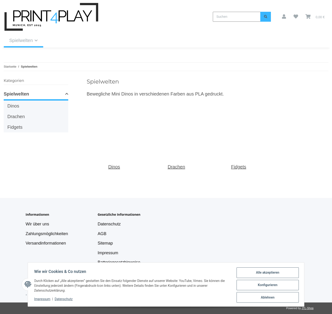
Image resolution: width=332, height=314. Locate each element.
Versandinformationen (46, 243)
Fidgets (238, 166)
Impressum (108, 253)
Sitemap (105, 243)
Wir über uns (37, 224)
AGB (102, 233)
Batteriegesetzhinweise (119, 262)
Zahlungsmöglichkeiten (47, 233)
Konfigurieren (266, 285)
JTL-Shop (308, 308)
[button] (284, 17)
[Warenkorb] (315, 17)
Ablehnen (266, 297)
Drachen (176, 166)
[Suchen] (237, 17)
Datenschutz (109, 224)
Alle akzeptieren (266, 273)
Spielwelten (16, 93)
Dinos (114, 166)
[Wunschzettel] (296, 17)
